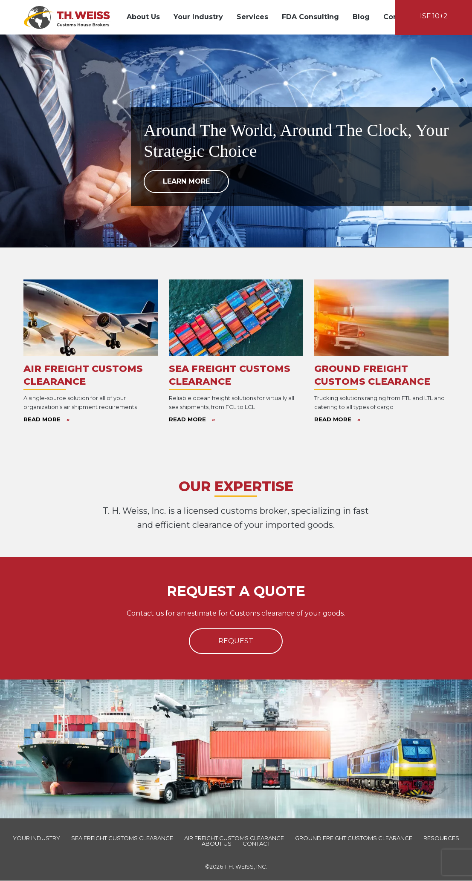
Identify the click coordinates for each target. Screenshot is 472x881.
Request (235, 641)
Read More (46, 419)
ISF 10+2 (434, 16)
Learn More (186, 182)
